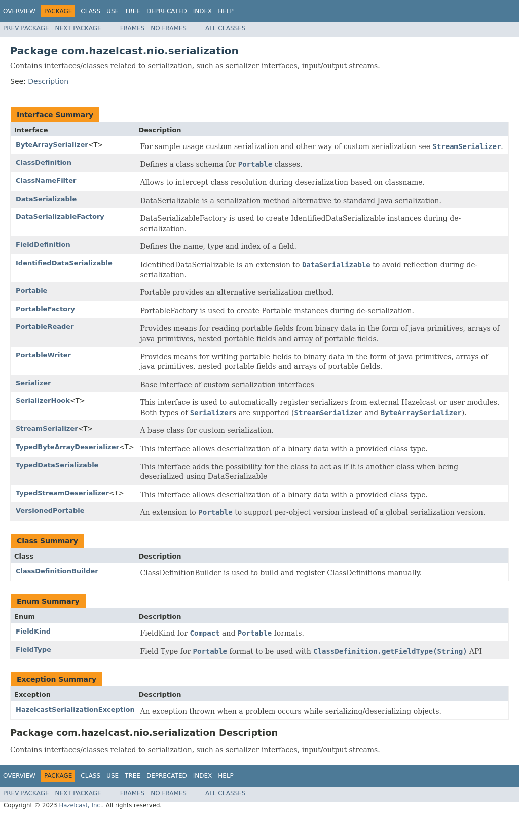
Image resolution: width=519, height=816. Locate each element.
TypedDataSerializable (57, 465)
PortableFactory (45, 309)
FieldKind (33, 631)
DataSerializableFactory (60, 216)
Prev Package (26, 28)
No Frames (169, 28)
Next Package (78, 28)
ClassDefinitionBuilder (57, 571)
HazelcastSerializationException (75, 709)
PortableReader (45, 326)
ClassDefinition (43, 162)
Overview (19, 11)
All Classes (225, 28)
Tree (132, 11)
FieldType (33, 649)
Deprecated (166, 11)
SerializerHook (43, 400)
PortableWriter (43, 355)
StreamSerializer (47, 428)
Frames (132, 28)
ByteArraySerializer (52, 145)
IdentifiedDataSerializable (64, 263)
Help (226, 11)
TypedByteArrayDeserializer (67, 447)
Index (202, 11)
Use (112, 11)
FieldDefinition (43, 244)
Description (48, 81)
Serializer (33, 383)
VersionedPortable (50, 510)
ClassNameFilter (46, 180)
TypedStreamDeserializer (62, 493)
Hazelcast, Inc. (80, 805)
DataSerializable (46, 199)
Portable (31, 290)
